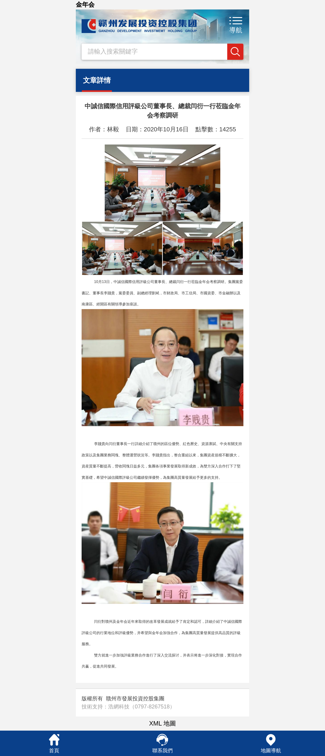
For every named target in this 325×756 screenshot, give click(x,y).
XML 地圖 (162, 723)
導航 (235, 30)
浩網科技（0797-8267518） (141, 707)
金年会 (85, 4)
